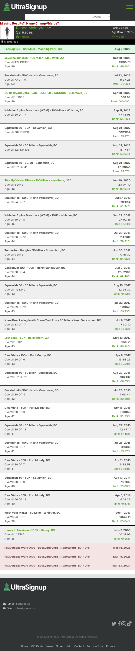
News (49, 646)
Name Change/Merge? (42, 23)
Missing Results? (12, 23)
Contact (79, 646)
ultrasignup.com (25, 608)
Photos (22, 36)
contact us (23, 603)
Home (24, 646)
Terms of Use (95, 646)
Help (68, 646)
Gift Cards (37, 646)
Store (59, 646)
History (118, 36)
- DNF (47, 547)
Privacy (110, 646)
